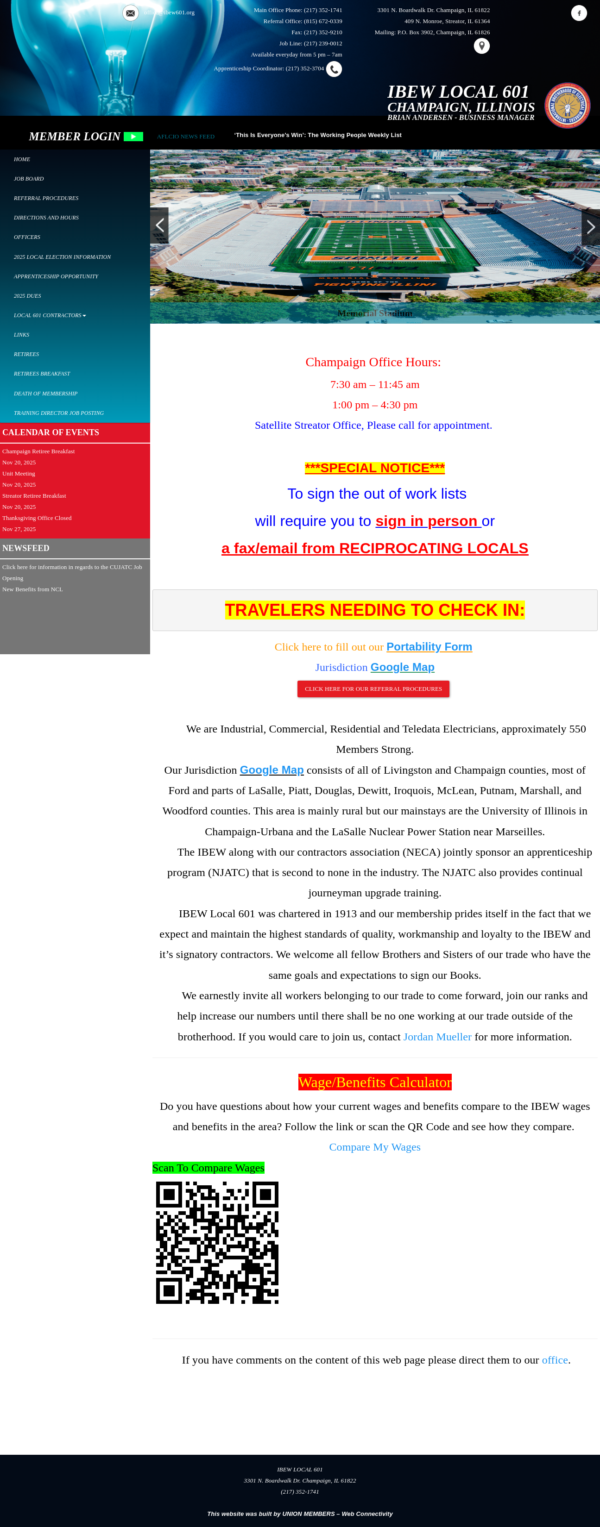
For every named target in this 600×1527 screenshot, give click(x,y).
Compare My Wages (375, 1147)
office (555, 1360)
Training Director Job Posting (59, 413)
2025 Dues (27, 296)
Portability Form (429, 646)
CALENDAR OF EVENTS (50, 432)
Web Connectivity (366, 1513)
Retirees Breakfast (42, 373)
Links (21, 335)
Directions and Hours (46, 217)
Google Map (403, 667)
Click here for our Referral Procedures (373, 688)
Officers (27, 237)
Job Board (29, 178)
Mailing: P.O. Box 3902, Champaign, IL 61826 (432, 32)
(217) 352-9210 (323, 32)
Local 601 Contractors (50, 315)
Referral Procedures (46, 198)
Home (22, 159)
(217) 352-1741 (323, 9)
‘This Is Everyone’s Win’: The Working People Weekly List (318, 134)
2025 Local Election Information (62, 257)
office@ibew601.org (169, 12)
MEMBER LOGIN (86, 136)
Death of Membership (45, 393)
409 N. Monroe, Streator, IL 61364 (447, 21)
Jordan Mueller (438, 1037)
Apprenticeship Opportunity (56, 276)
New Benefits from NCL (32, 589)
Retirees (26, 354)
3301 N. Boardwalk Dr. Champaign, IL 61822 (433, 9)
